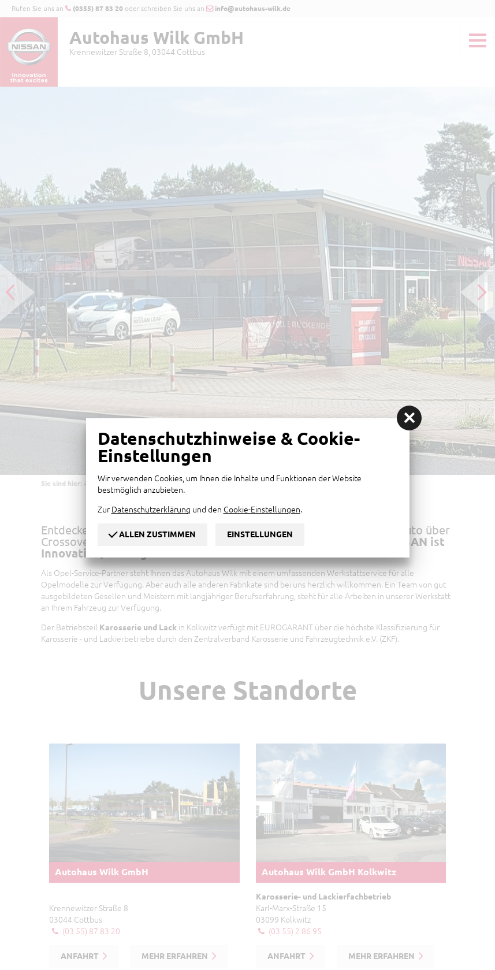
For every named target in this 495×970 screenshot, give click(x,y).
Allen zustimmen (152, 533)
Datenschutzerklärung (151, 509)
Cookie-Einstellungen (262, 509)
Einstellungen (260, 534)
